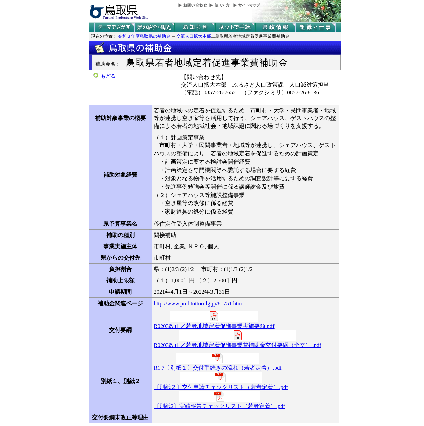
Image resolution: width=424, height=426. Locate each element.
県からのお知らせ (195, 27)
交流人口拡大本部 (193, 36)
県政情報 (275, 27)
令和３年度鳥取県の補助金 (144, 36)
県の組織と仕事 (315, 27)
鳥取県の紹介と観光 (154, 27)
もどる (108, 76)
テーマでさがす (114, 27)
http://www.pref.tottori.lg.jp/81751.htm (198, 303)
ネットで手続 (235, 27)
